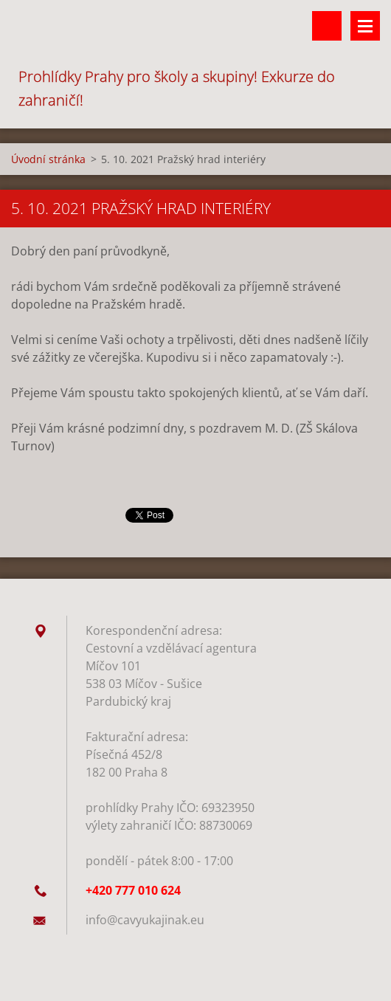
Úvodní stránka (48, 159)
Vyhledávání (327, 26)
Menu (365, 26)
